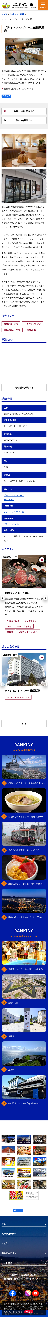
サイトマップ (32, 1278)
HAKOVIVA (9, 499)
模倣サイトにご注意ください (24, 1274)
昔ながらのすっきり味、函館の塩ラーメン (27, 816)
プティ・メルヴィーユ (14, 495)
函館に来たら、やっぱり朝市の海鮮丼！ (26, 883)
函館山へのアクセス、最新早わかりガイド (27, 783)
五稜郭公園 (13, 1002)
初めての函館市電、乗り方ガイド (23, 850)
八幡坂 (11, 1036)
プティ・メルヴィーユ (14, 524)
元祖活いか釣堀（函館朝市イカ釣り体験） (27, 969)
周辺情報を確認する (29, 387)
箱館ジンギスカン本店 (17, 593)
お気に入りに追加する (19, 111)
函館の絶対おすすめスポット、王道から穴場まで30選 (27, 917)
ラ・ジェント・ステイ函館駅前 (22, 690)
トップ (4, 14)
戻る (15, 723)
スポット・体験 (17, 14)
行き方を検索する (18, 120)
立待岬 (11, 1069)
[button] (3, 598)
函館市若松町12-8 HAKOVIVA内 (18, 88)
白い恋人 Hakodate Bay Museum (23, 1103)
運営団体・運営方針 (13, 1278)
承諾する (28, 1312)
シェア (6, 96)
